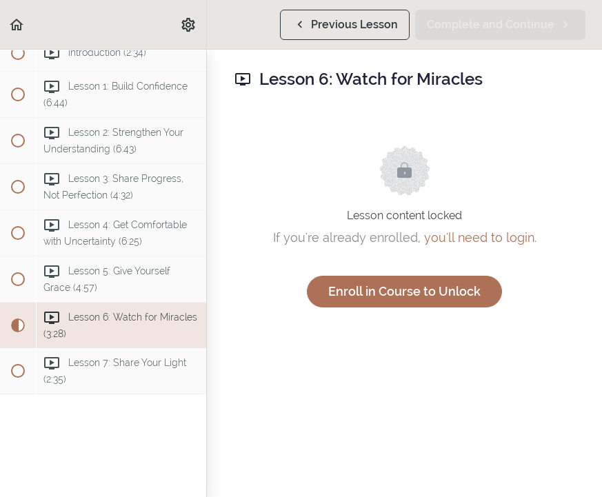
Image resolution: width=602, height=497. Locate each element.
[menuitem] (189, 24)
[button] (17, 24)
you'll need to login (479, 237)
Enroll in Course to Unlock (404, 291)
